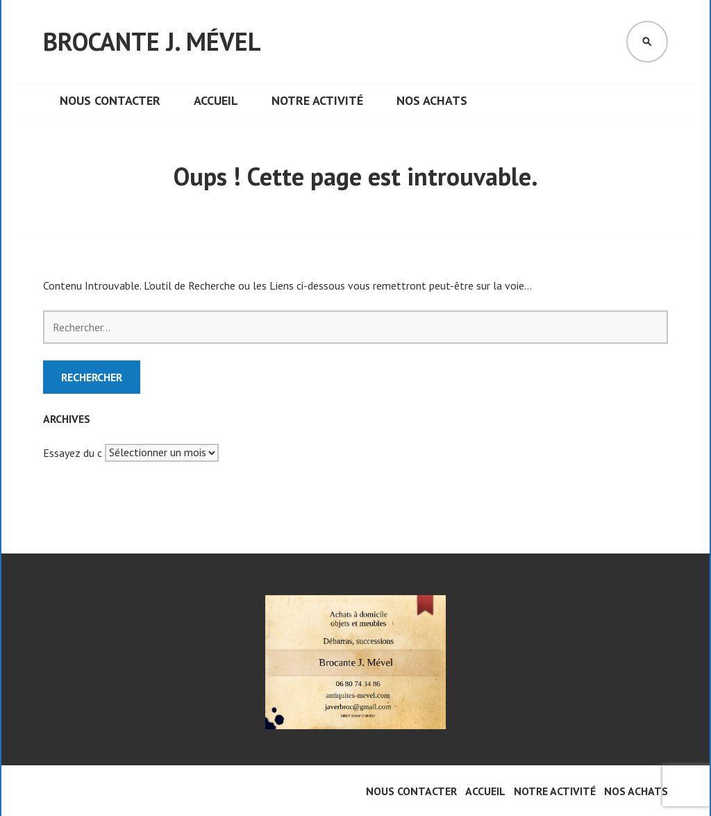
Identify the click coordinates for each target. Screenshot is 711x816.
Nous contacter (110, 100)
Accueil (216, 100)
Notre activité (317, 100)
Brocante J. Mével (152, 41)
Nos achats (431, 100)
